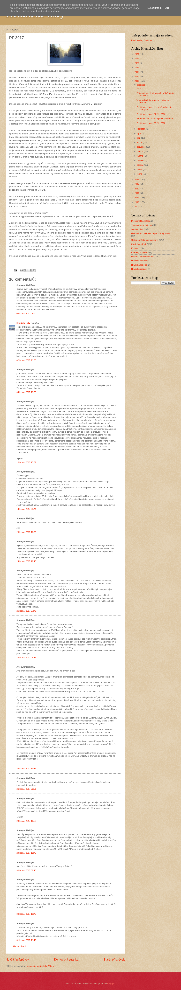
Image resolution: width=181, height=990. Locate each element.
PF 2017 (140, 88)
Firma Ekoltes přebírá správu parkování (154, 118)
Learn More (154, 8)
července (141, 147)
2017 (137, 76)
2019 (137, 67)
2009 (137, 206)
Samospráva (137, 229)
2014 (137, 184)
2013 (137, 188)
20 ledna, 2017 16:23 (26, 532)
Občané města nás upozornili (144, 240)
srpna (140, 142)
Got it (168, 8)
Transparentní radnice (141, 225)
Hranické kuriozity (139, 260)
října (139, 133)
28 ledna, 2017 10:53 (26, 821)
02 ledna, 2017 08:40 (26, 313)
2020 (137, 63)
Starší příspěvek (114, 959)
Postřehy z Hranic (139, 252)
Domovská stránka (66, 959)
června (140, 151)
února (140, 169)
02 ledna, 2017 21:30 (26, 360)
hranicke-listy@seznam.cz (143, 40)
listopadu (141, 129)
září (139, 138)
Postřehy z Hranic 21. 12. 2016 (150, 114)
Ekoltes (134, 248)
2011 (137, 197)
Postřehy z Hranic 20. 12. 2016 (150, 123)
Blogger (110, 983)
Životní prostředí (138, 244)
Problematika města (140, 221)
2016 (137, 81)
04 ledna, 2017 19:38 (26, 392)
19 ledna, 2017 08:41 (26, 509)
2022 (137, 54)
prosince (141, 85)
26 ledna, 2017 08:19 (26, 657)
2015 (137, 179)
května (140, 156)
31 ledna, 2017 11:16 (26, 940)
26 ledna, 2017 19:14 (26, 768)
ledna (140, 174)
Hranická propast (139, 269)
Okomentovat (19, 946)
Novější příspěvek (17, 959)
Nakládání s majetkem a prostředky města (150, 233)
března (140, 165)
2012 (137, 193)
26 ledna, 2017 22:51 (26, 789)
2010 (137, 202)
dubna (140, 160)
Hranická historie (139, 265)
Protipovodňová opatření (142, 256)
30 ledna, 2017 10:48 (26, 914)
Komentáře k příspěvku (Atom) (40, 966)
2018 (137, 72)
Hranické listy (23, 323)
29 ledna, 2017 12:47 (26, 853)
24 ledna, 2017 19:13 (26, 561)
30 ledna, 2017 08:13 (26, 870)
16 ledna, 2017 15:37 (26, 462)
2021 (137, 58)
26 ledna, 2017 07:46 (26, 611)
